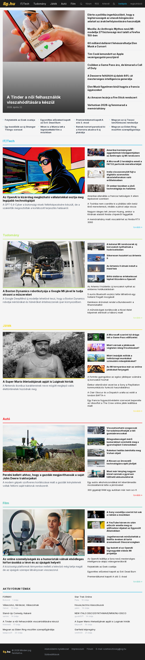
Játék (53, 3)
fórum (89, 3)
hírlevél (106, 3)
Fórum (90, 649)
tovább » (137, 227)
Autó (64, 3)
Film (73, 3)
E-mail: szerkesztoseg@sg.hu (111, 649)
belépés (122, 3)
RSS (97, 3)
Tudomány (39, 3)
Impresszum (78, 649)
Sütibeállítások (52, 654)
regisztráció (136, 3)
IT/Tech (24, 3)
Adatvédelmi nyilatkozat (57, 649)
